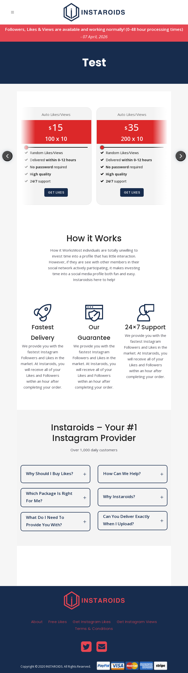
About (37, 621)
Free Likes (57, 621)
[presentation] (7, 156)
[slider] (26, 147)
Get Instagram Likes (92, 621)
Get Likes (56, 192)
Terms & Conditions (94, 628)
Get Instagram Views (137, 621)
